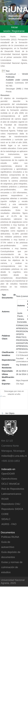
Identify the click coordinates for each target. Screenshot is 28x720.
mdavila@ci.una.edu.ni (14, 455)
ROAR (5, 498)
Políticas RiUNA (10, 536)
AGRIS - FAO (8, 524)
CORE (5, 513)
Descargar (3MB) (13, 88)
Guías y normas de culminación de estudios (11, 567)
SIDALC (5, 518)
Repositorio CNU (10, 503)
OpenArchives (9, 478)
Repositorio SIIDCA (12, 508)
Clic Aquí (20, 383)
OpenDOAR (8, 473)
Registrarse (18, 30)
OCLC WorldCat (10, 483)
